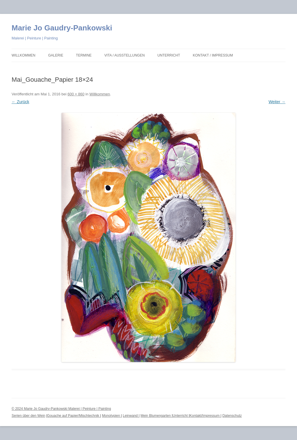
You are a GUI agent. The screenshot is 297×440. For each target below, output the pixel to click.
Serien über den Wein (28, 416)
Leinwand (131, 416)
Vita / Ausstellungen (124, 55)
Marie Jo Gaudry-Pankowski (62, 27)
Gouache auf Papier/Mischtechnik (73, 416)
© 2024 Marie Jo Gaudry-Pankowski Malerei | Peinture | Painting (61, 409)
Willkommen (23, 55)
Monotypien (111, 416)
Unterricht (168, 55)
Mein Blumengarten (156, 416)
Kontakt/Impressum (205, 416)
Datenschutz (232, 416)
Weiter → (277, 101)
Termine (84, 55)
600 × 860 (76, 94)
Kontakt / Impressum (213, 55)
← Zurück (20, 101)
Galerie (55, 55)
